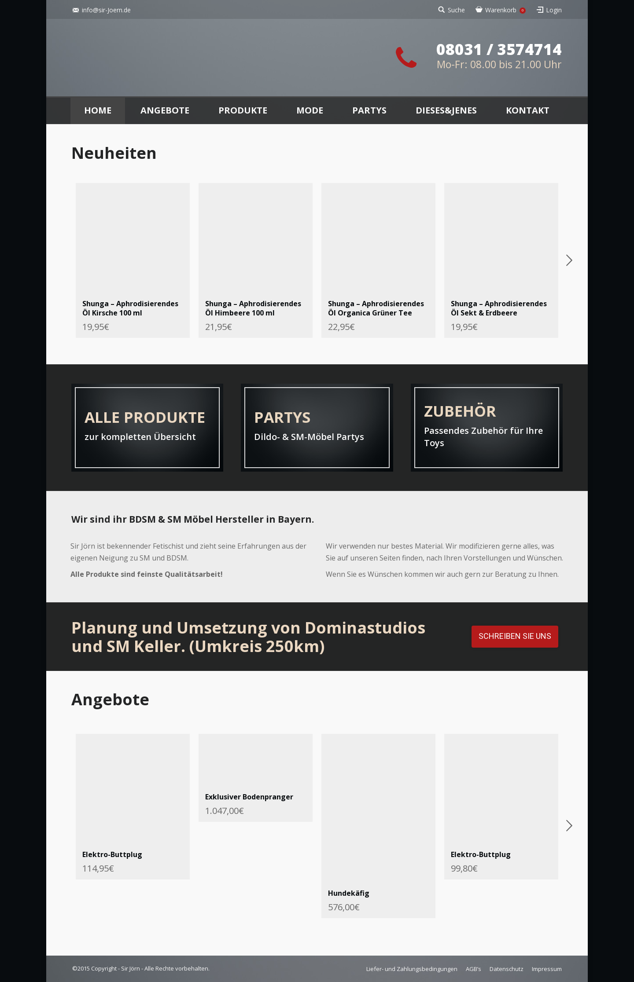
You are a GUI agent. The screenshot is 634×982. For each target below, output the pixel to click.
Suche (456, 10)
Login (554, 10)
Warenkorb (505, 10)
